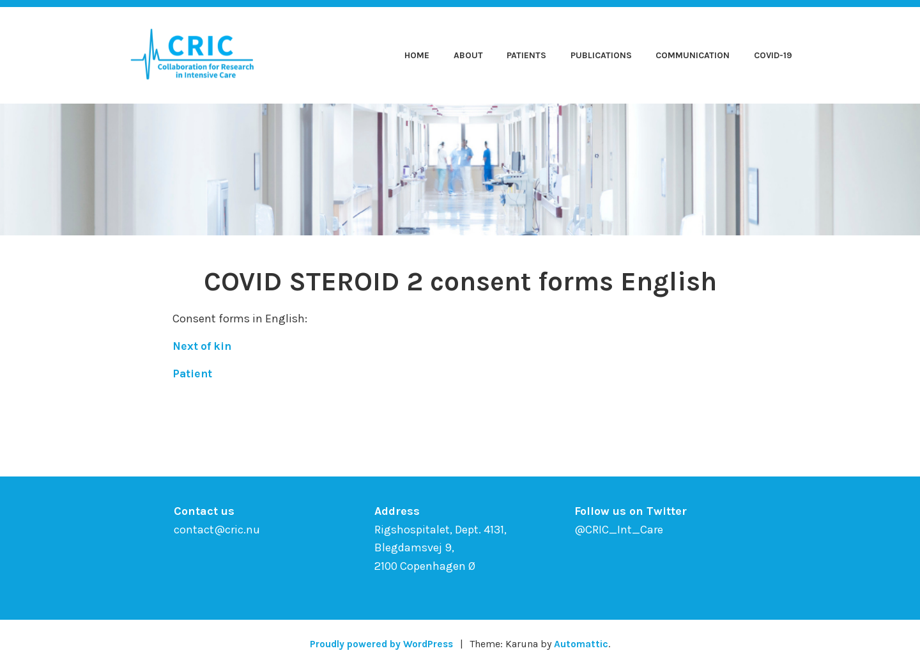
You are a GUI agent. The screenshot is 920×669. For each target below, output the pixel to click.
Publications (601, 55)
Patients (526, 55)
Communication (693, 55)
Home (416, 55)
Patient (192, 373)
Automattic (584, 644)
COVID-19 (773, 55)
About (468, 55)
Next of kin (203, 346)
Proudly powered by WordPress (381, 644)
